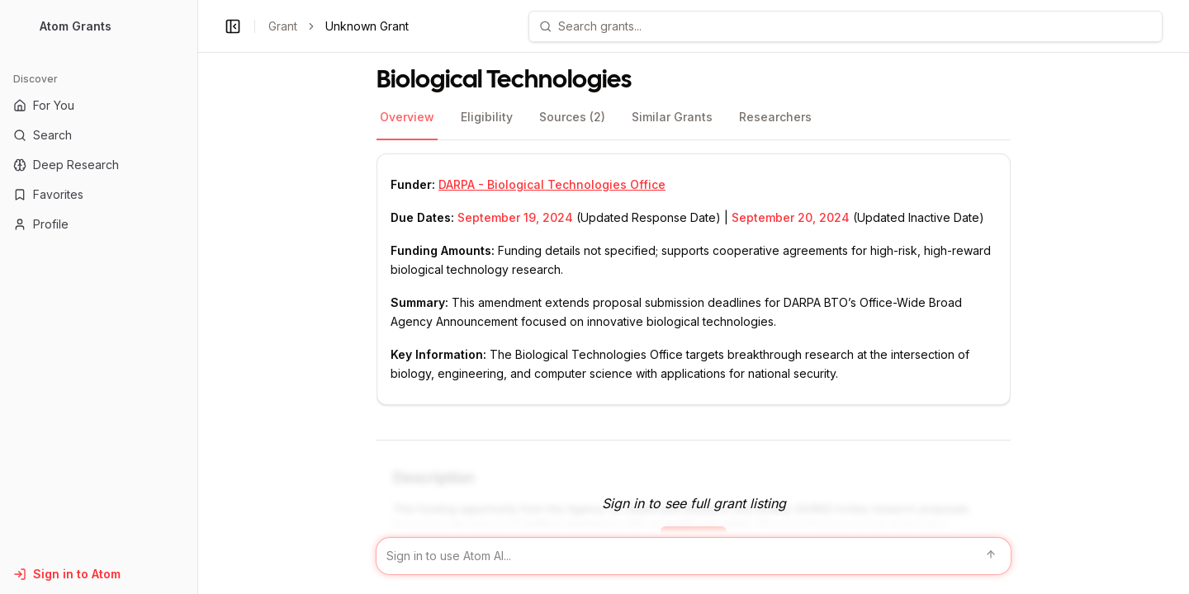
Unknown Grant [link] (367, 26)
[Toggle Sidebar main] (197, 297)
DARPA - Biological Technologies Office (552, 184)
